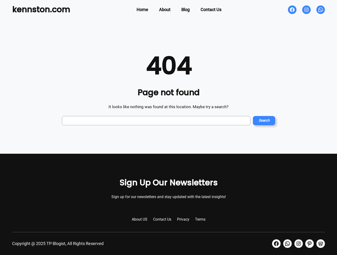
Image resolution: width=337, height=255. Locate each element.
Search (264, 120)
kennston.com (41, 9)
